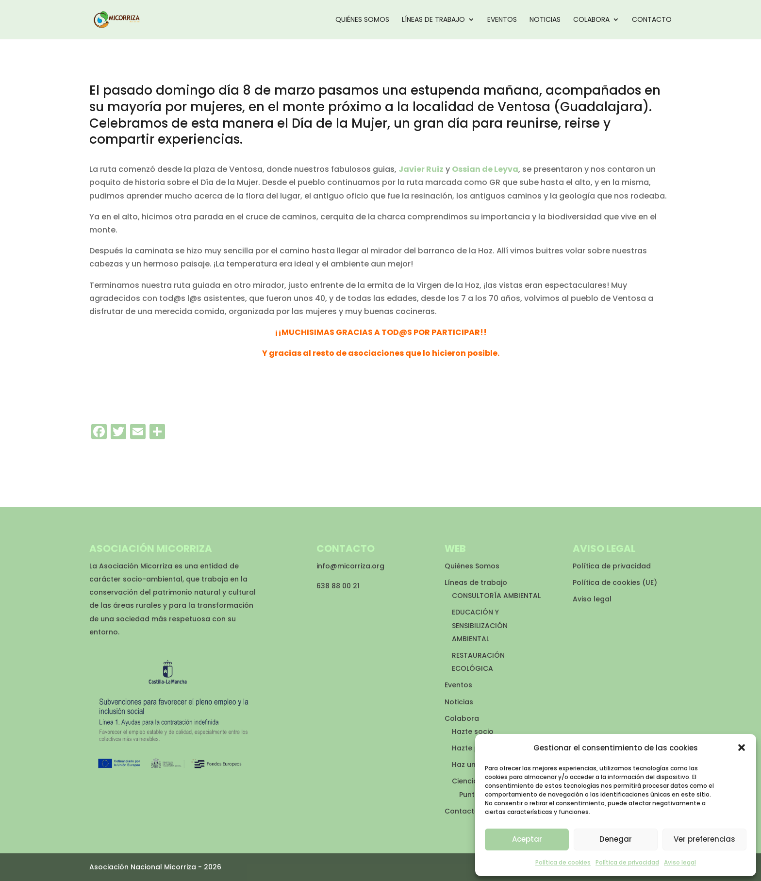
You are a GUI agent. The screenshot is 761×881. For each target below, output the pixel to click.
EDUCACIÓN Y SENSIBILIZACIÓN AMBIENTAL (480, 625)
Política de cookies (563, 862)
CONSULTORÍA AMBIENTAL (496, 595)
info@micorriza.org (350, 566)
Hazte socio (473, 731)
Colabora (591, 20)
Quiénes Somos (362, 20)
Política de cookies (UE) (615, 582)
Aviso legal (680, 862)
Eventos (502, 20)
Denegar (615, 839)
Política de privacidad (627, 862)
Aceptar (527, 839)
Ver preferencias (704, 839)
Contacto (652, 20)
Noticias (545, 20)
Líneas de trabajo (433, 20)
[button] (741, 747)
